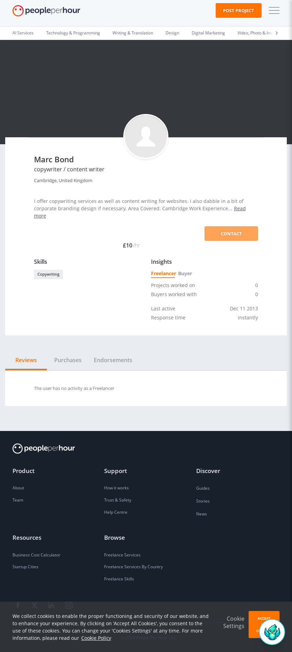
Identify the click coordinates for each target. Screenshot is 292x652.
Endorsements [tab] (113, 360)
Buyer (184, 273)
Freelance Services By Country (133, 566)
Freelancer (163, 273)
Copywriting (48, 274)
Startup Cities (25, 566)
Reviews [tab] (26, 360)
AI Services (23, 32)
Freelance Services (122, 554)
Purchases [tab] (68, 360)
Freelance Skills (119, 578)
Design (172, 32)
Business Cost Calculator (36, 554)
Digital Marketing (208, 32)
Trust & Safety (117, 500)
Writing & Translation (132, 32)
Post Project (238, 10)
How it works (116, 487)
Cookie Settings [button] (233, 622)
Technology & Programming (73, 32)
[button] (273, 10)
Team (17, 500)
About (18, 487)
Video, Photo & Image (258, 32)
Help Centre (115, 512)
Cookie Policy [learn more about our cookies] (96, 638)
